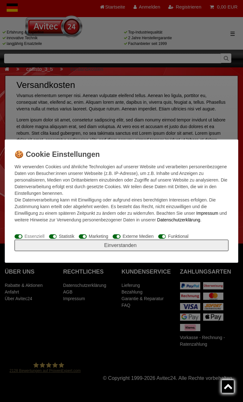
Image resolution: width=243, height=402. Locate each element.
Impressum (207, 212)
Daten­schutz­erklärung (178, 219)
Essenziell (35, 236)
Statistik (66, 236)
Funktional (178, 236)
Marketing (98, 236)
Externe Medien (138, 236)
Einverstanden (120, 245)
